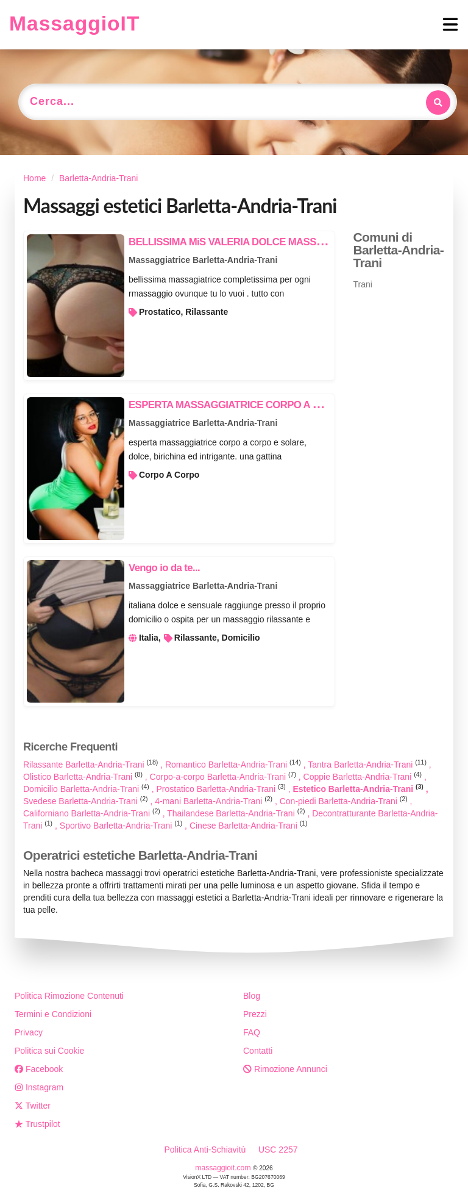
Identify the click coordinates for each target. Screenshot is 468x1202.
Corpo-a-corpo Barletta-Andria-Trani (224, 777)
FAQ (251, 1032)
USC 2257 (278, 1149)
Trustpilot (37, 1124)
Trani (362, 284)
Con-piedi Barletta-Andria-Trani (345, 801)
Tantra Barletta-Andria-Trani (368, 764)
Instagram (39, 1087)
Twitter (33, 1105)
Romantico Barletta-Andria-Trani (234, 764)
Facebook (39, 1069)
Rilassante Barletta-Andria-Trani (91, 764)
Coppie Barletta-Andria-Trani (363, 777)
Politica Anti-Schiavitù (205, 1149)
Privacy (29, 1032)
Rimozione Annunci (285, 1069)
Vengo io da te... (164, 568)
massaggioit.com (224, 1168)
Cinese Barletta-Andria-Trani (249, 825)
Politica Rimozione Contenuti (69, 996)
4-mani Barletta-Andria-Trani (215, 801)
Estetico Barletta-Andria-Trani (358, 789)
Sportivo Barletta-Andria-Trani (122, 825)
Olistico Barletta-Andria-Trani (84, 777)
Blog (251, 996)
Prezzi (255, 1014)
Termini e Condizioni (53, 1014)
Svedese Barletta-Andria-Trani (86, 801)
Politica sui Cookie (49, 1051)
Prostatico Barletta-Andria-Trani (222, 789)
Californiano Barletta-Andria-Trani (93, 813)
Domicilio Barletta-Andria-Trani (87, 789)
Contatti (257, 1051)
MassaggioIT (74, 23)
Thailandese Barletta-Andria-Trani (237, 813)
